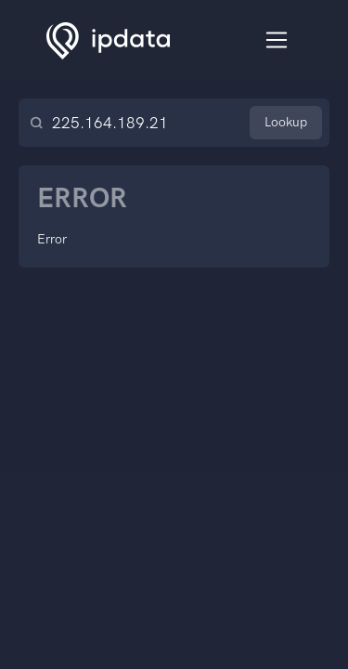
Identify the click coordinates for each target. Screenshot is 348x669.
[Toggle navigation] (277, 40)
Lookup (285, 122)
